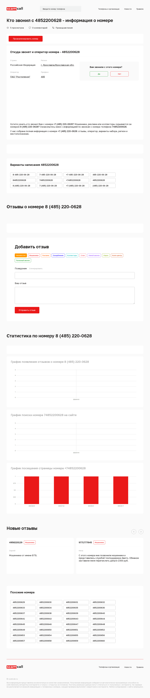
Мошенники (34, 255)
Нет (119, 74)
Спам (83, 255)
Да (99, 74)
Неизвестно (21, 255)
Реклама (45, 255)
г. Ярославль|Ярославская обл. (57, 65)
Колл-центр (117, 255)
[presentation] (60, 311)
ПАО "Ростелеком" (20, 76)
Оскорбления (58, 255)
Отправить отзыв (27, 310)
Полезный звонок (23, 260)
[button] (133, 531)
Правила (139, 9)
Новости (128, 9)
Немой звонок (94, 255)
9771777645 (85, 542)
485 (43, 76)
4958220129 (15, 542)
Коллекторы (72, 255)
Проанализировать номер (25, 39)
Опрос (105, 255)
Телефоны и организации (108, 9)
